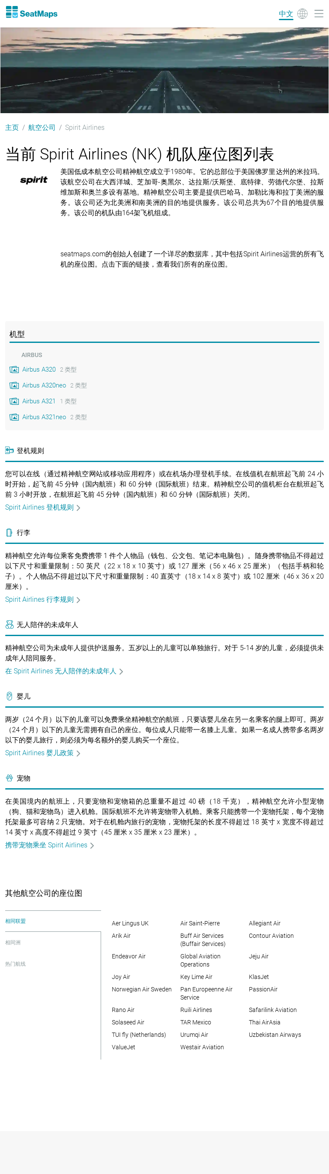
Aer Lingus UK (130, 923)
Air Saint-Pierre (200, 923)
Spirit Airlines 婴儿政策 (43, 753)
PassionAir (263, 989)
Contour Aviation (271, 935)
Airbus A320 (39, 369)
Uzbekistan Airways (275, 1034)
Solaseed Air (128, 1022)
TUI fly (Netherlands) (139, 1034)
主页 (12, 127)
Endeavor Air (129, 956)
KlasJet (259, 976)
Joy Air (121, 976)
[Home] (31, 12)
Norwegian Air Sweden (142, 989)
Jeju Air (259, 956)
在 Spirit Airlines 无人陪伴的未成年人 (64, 671)
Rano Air (123, 1009)
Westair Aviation (202, 1047)
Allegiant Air (265, 923)
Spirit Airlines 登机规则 (43, 507)
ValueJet (123, 1047)
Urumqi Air (194, 1034)
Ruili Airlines (196, 1009)
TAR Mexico (195, 1022)
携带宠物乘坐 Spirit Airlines (50, 845)
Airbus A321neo (44, 417)
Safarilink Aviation (273, 1009)
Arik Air (121, 935)
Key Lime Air (196, 976)
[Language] (293, 13)
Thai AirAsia (265, 1022)
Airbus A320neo (44, 385)
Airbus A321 (39, 401)
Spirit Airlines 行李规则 (43, 599)
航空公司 (42, 127)
